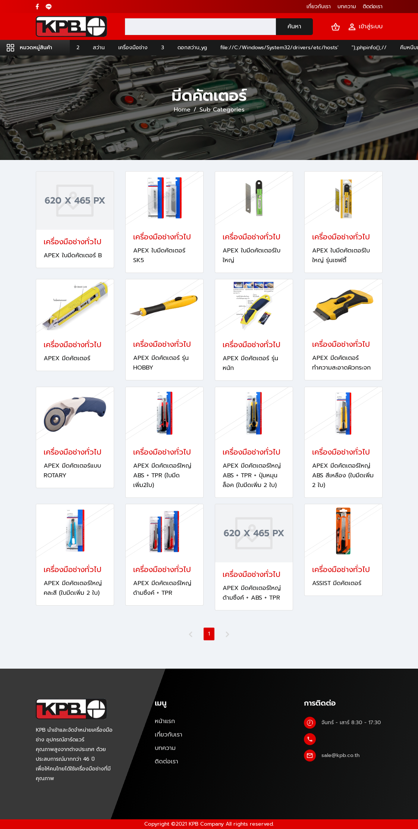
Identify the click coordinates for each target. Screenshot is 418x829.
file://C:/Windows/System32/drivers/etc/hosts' (279, 47)
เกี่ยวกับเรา (168, 734)
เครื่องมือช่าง (133, 47)
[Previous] (190, 634)
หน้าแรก (165, 721)
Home (182, 109)
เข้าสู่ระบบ (365, 26)
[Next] (227, 634)
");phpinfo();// (369, 47)
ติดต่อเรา (166, 761)
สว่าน (99, 47)
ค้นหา (294, 26)
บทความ (165, 748)
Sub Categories (222, 109)
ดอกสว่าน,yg (192, 47)
